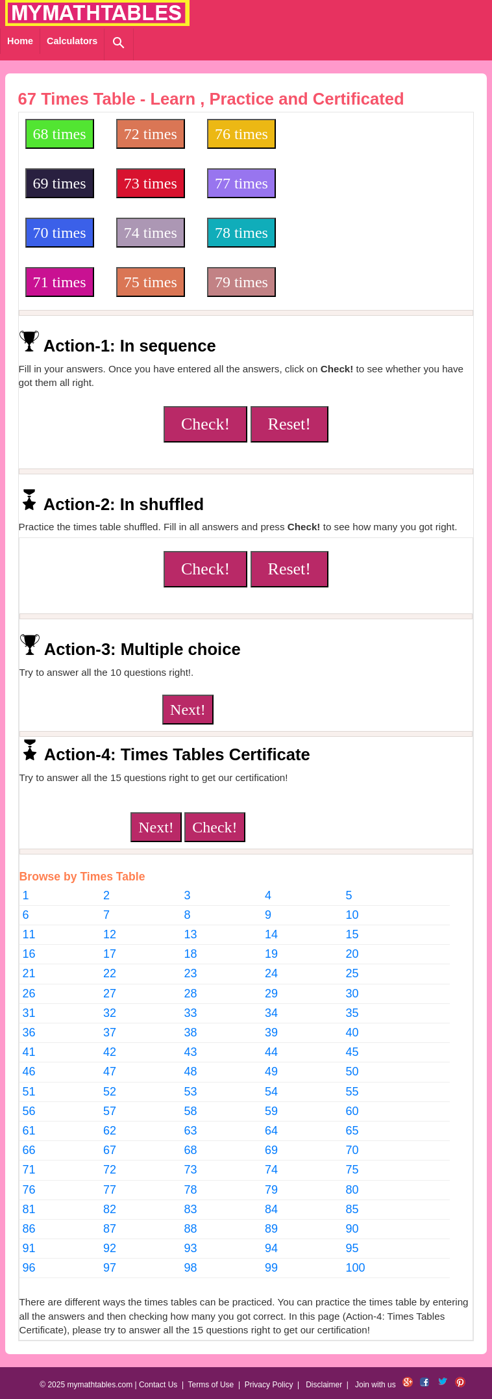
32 (109, 1013)
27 (109, 993)
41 (29, 1052)
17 (109, 953)
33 (190, 1013)
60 (351, 1111)
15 (351, 934)
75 (351, 1169)
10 (351, 914)
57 (109, 1111)
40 (351, 1032)
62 (109, 1130)
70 (351, 1150)
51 (29, 1091)
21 (29, 973)
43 (190, 1052)
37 (109, 1032)
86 (29, 1228)
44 (271, 1052)
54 (271, 1091)
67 (109, 1150)
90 (351, 1228)
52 (109, 1091)
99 (271, 1267)
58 (190, 1111)
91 (29, 1248)
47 (109, 1071)
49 (271, 1071)
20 (351, 953)
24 (271, 973)
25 (351, 973)
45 (351, 1052)
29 (271, 993)
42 (109, 1052)
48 (190, 1071)
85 (351, 1209)
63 (190, 1130)
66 (29, 1150)
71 (29, 1169)
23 (190, 973)
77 (109, 1189)
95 (351, 1248)
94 (271, 1248)
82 (109, 1209)
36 (29, 1032)
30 (351, 993)
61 (29, 1130)
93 (190, 1248)
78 (190, 1189)
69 (271, 1150)
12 (109, 934)
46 (29, 1071)
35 (351, 1013)
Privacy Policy (269, 1384)
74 (271, 1169)
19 (271, 953)
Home (20, 41)
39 (271, 1032)
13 (190, 934)
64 (271, 1130)
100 (355, 1267)
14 (271, 934)
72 (109, 1169)
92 (109, 1248)
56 (29, 1111)
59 (271, 1111)
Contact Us (158, 1384)
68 (190, 1150)
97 (109, 1267)
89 (271, 1228)
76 (29, 1189)
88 (190, 1228)
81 (29, 1209)
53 (190, 1091)
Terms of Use (211, 1384)
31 (29, 1013)
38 (190, 1032)
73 (190, 1169)
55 (351, 1091)
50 (351, 1071)
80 (351, 1189)
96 (29, 1267)
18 (190, 953)
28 (190, 993)
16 (29, 953)
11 (29, 934)
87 (109, 1228)
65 (351, 1130)
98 (190, 1267)
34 (271, 1013)
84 (271, 1209)
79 (271, 1189)
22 (109, 973)
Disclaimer (324, 1384)
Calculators (72, 41)
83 (190, 1209)
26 (29, 993)
